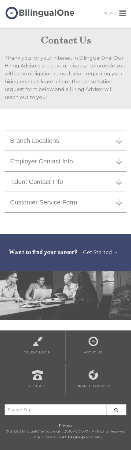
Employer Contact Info (66, 161)
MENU (115, 12)
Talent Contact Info (66, 181)
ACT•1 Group (73, 437)
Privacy (65, 425)
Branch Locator (93, 379)
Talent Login (37, 345)
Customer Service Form (66, 202)
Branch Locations (66, 140)
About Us (93, 345)
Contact (37, 379)
